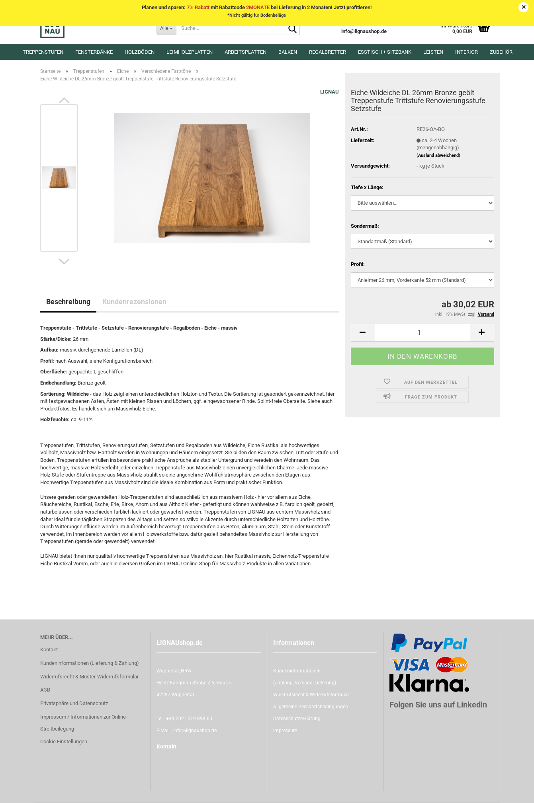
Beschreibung (68, 301)
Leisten (433, 52)
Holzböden (140, 52)
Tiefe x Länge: (367, 187)
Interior (466, 52)
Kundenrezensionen (134, 301)
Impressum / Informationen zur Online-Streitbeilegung (83, 723)
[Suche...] (166, 28)
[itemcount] (422, 333)
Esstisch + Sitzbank (384, 52)
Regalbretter (327, 52)
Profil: (358, 264)
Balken (287, 52)
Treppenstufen (43, 52)
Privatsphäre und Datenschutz (74, 703)
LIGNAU (329, 92)
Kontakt (49, 650)
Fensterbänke (94, 52)
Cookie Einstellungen (63, 741)
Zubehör (501, 52)
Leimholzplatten (189, 52)
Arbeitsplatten (245, 52)
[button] (64, 100)
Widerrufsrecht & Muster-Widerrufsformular (89, 677)
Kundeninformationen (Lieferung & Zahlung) (89, 663)
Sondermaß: (365, 226)
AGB (45, 690)
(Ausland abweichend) (438, 155)
